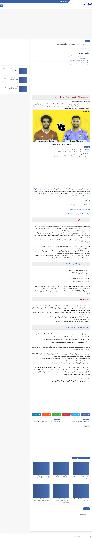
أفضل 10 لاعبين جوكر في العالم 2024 (80, 209)
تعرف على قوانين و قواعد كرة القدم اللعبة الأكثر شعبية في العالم (71, 156)
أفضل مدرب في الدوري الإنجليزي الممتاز (77, 149)
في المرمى (87, 4)
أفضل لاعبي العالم (45, 103)
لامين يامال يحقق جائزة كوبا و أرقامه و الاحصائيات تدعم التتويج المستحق (61, 500)
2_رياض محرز (83, 62)
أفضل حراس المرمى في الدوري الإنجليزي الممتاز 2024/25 (73, 151)
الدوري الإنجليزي (36, 191)
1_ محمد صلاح (83, 58)
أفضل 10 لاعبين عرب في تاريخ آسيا (80, 204)
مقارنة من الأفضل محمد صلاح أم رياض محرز (75, 56)
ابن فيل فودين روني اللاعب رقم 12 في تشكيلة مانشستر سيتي (42, 477)
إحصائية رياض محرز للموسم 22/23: (77, 64)
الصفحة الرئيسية (63, 1)
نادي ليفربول (63, 226)
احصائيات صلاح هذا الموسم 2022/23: (77, 60)
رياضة (87, 41)
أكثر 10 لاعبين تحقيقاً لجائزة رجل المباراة (77, 154)
